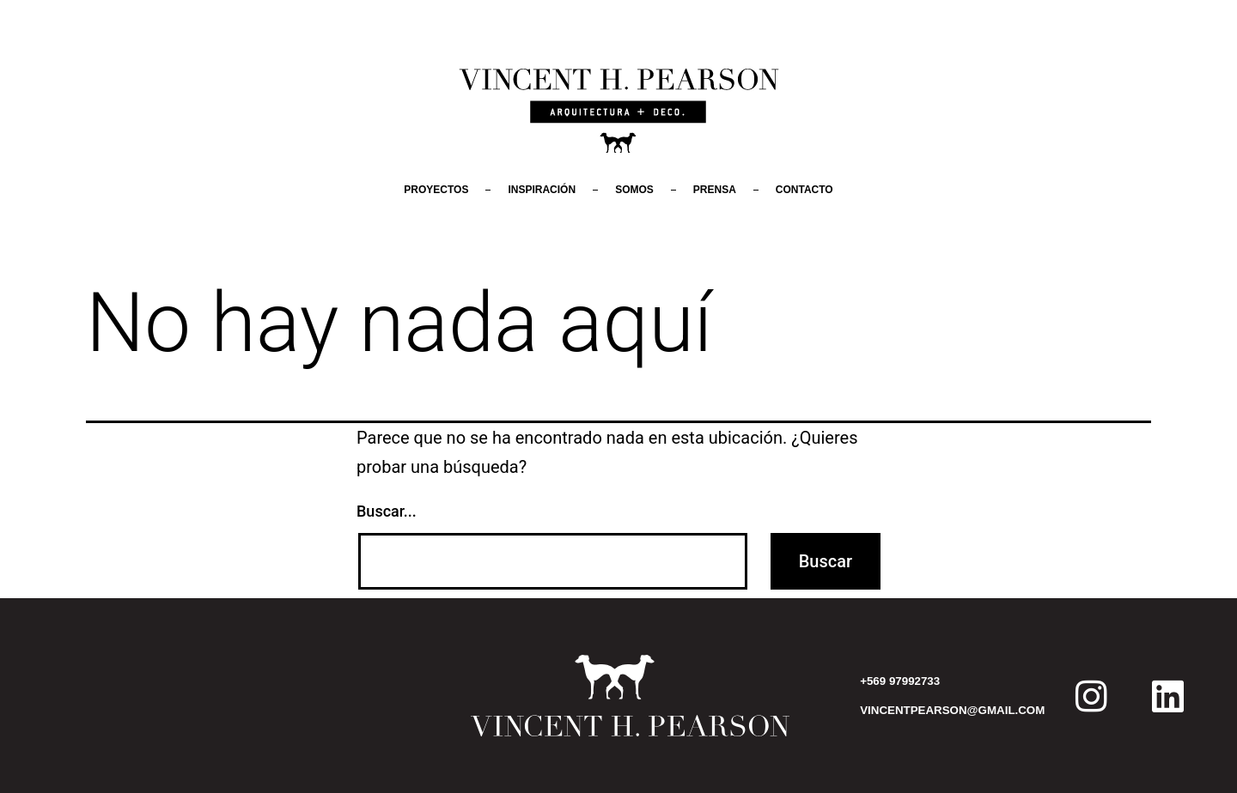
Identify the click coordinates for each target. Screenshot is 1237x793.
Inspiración (542, 190)
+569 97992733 (900, 681)
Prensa (714, 190)
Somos (634, 190)
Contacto (804, 190)
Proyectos (436, 190)
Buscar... (386, 511)
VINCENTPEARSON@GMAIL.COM (952, 710)
